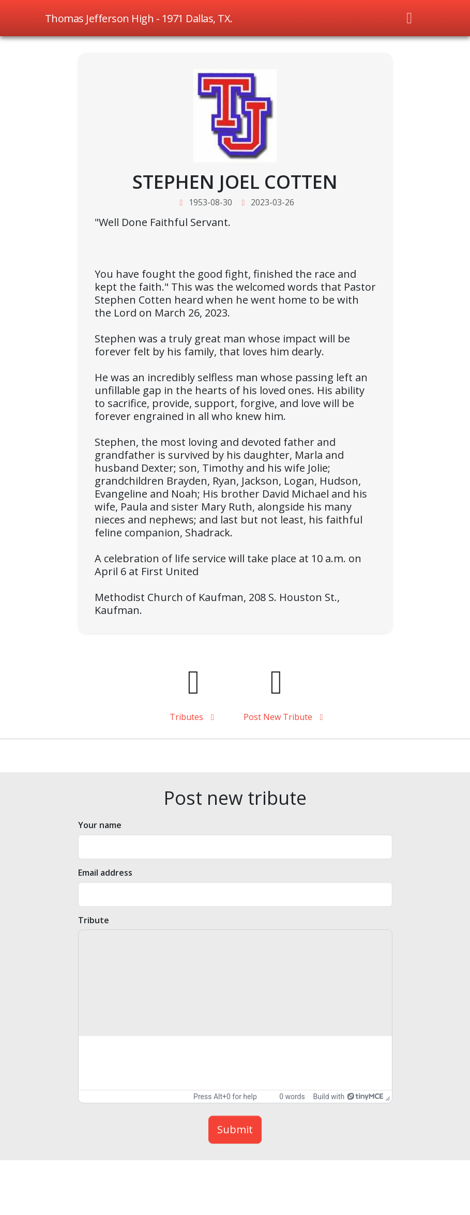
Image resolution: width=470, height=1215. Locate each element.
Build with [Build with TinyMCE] (348, 1096)
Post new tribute (277, 717)
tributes (194, 717)
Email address (105, 872)
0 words (292, 1096)
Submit (235, 1129)
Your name (100, 825)
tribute (93, 920)
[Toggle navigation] (409, 18)
